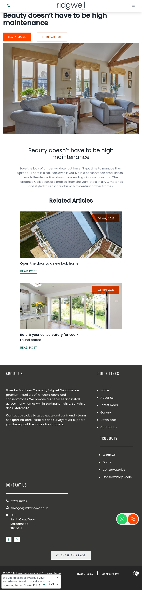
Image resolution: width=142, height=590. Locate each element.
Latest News (109, 405)
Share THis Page (71, 555)
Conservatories (114, 470)
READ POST (28, 271)
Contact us (14, 415)
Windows (109, 455)
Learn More (17, 37)
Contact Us (52, 37)
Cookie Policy (32, 585)
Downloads (108, 420)
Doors (107, 462)
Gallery (105, 412)
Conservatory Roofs (117, 477)
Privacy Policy (84, 574)
